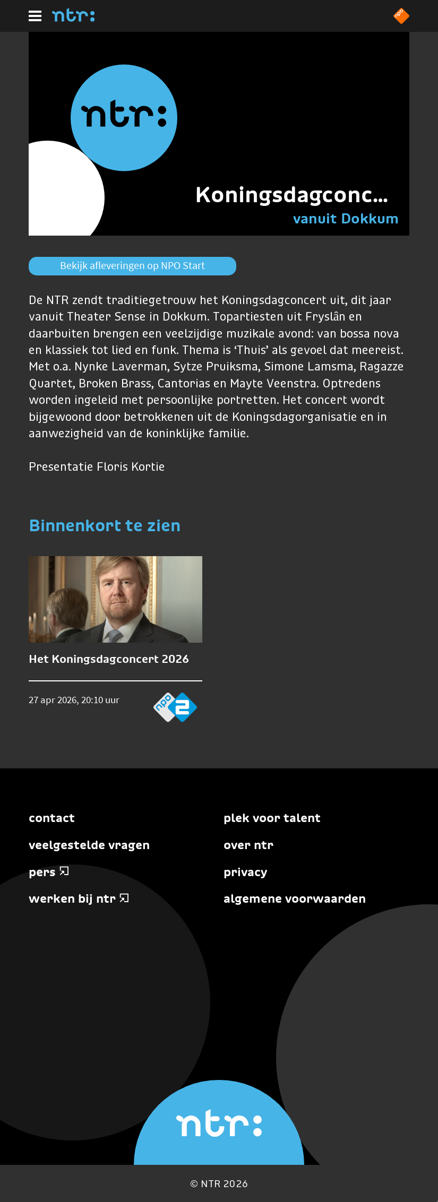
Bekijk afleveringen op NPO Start (132, 265)
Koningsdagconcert (301, 194)
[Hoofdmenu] (35, 16)
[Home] (73, 18)
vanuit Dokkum (346, 218)
